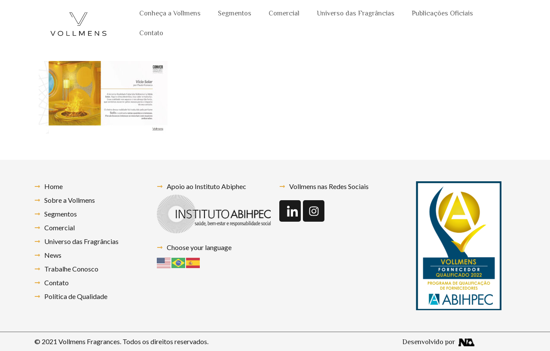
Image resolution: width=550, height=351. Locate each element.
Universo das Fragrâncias (355, 14)
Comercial (284, 14)
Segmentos (234, 14)
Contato (151, 33)
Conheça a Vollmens (170, 14)
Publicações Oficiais (442, 14)
